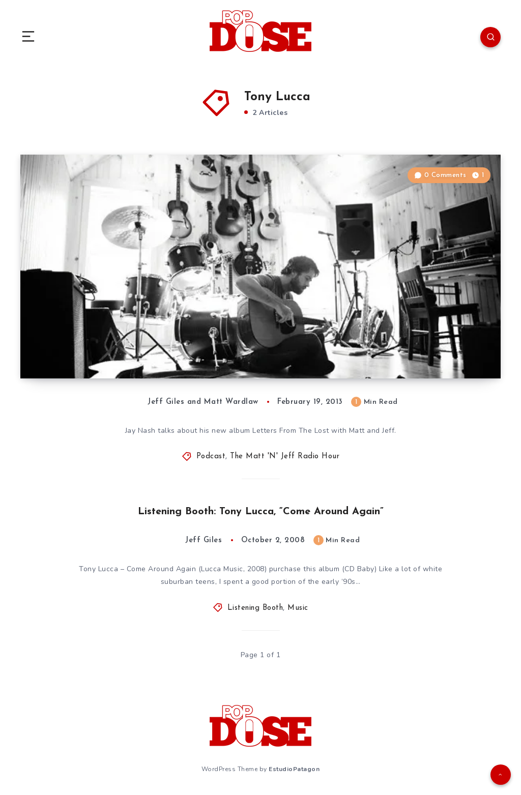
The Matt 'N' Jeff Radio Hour (284, 456)
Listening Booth (255, 608)
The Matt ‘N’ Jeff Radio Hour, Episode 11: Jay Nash (171, 348)
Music (297, 608)
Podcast (211, 456)
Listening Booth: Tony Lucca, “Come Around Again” (261, 512)
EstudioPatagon (294, 769)
